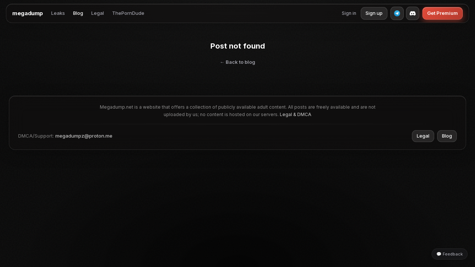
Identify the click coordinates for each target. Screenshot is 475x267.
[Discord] (412, 13)
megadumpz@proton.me (83, 136)
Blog (78, 13)
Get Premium (442, 13)
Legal (97, 13)
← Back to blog (237, 62)
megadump (27, 13)
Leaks (58, 13)
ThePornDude (128, 13)
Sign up (374, 13)
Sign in (349, 13)
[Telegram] (397, 13)
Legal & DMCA (295, 114)
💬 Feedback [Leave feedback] (449, 254)
